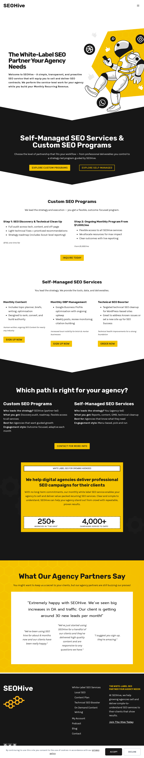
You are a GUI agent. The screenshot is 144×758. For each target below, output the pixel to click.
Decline (132, 752)
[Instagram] (15, 745)
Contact (76, 733)
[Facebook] (5, 745)
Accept (113, 752)
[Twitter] (10, 745)
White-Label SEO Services (86, 687)
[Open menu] (138, 5)
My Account (78, 718)
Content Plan (82, 697)
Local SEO (80, 692)
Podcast (76, 723)
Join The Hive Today (121, 722)
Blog (74, 728)
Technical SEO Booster (87, 702)
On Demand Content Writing (86, 710)
